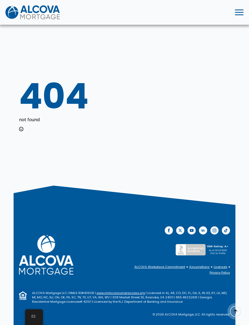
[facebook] (169, 230)
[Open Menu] (239, 12)
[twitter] (180, 230)
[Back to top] (235, 311)
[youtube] (192, 230)
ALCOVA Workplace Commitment (159, 267)
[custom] (226, 230)
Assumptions (199, 267)
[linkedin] (203, 230)
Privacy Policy (220, 273)
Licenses (220, 267)
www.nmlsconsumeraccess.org (121, 293)
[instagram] (214, 230)
